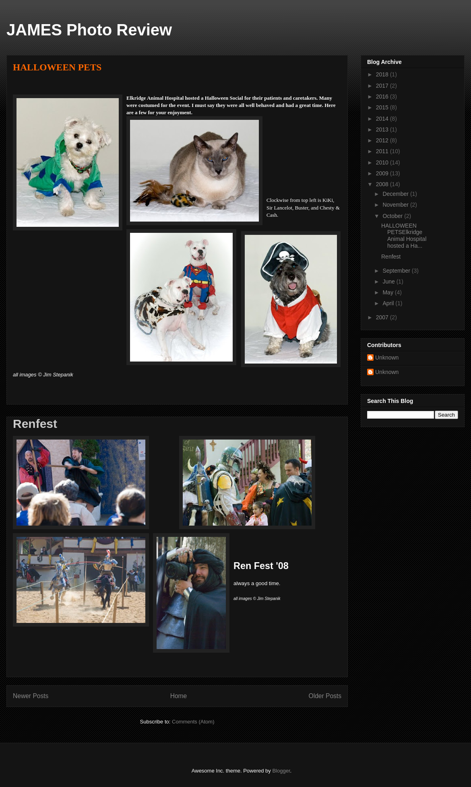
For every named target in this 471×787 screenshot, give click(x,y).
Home (178, 695)
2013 (383, 129)
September (396, 270)
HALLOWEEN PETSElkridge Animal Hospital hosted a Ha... (403, 235)
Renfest (35, 423)
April (388, 303)
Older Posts (325, 695)
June (389, 281)
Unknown (387, 357)
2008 (383, 184)
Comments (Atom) (193, 722)
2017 (383, 85)
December (396, 194)
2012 (383, 140)
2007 (383, 317)
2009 (383, 173)
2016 (383, 96)
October (393, 216)
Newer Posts (30, 695)
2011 (383, 151)
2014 (383, 118)
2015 (383, 107)
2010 (383, 162)
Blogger (281, 771)
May (388, 292)
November (396, 204)
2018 (383, 74)
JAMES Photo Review (89, 30)
